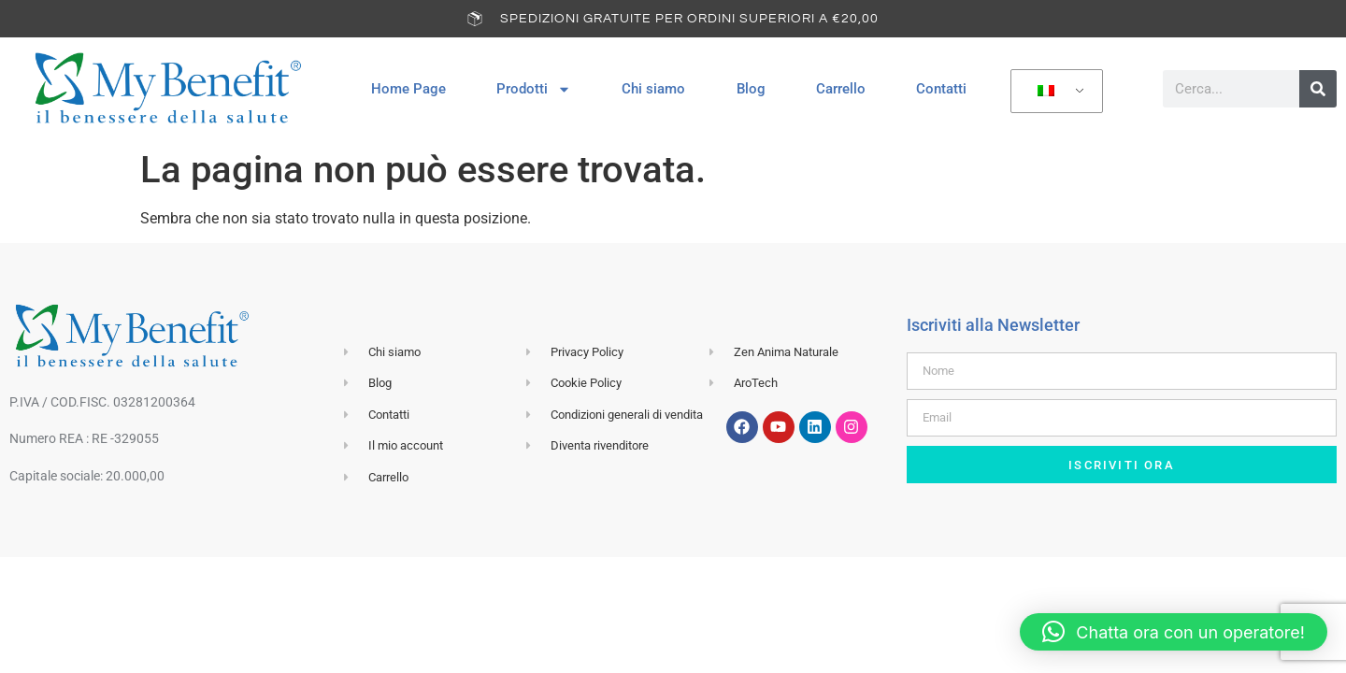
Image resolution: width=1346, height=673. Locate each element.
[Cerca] (1318, 88)
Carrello (841, 88)
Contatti (941, 88)
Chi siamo (653, 88)
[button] (1173, 632)
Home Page (408, 88)
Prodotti (533, 89)
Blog (751, 88)
